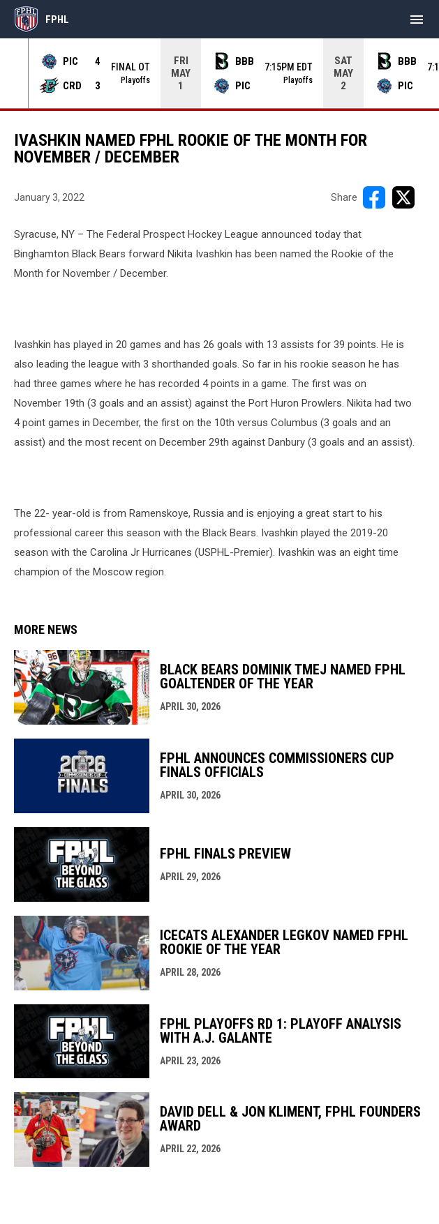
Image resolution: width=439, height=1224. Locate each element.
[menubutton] (416, 19)
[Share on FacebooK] (374, 197)
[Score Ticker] (219, 73)
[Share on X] (403, 197)
